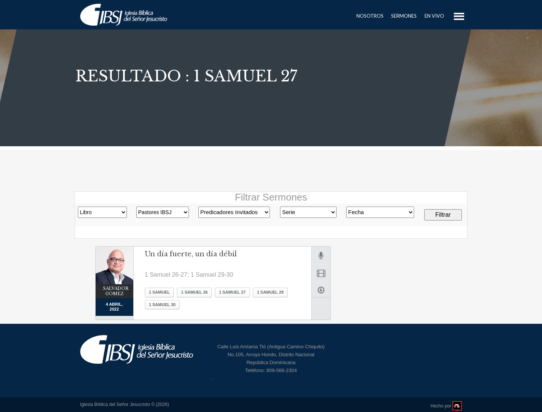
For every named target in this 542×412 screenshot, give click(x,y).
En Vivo (434, 16)
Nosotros (370, 16)
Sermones (404, 16)
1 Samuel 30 (162, 304)
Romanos (308, 212)
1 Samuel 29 (270, 292)
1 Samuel (159, 292)
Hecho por (446, 406)
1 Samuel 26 (194, 292)
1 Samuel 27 (232, 292)
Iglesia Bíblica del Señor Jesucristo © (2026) (124, 404)
